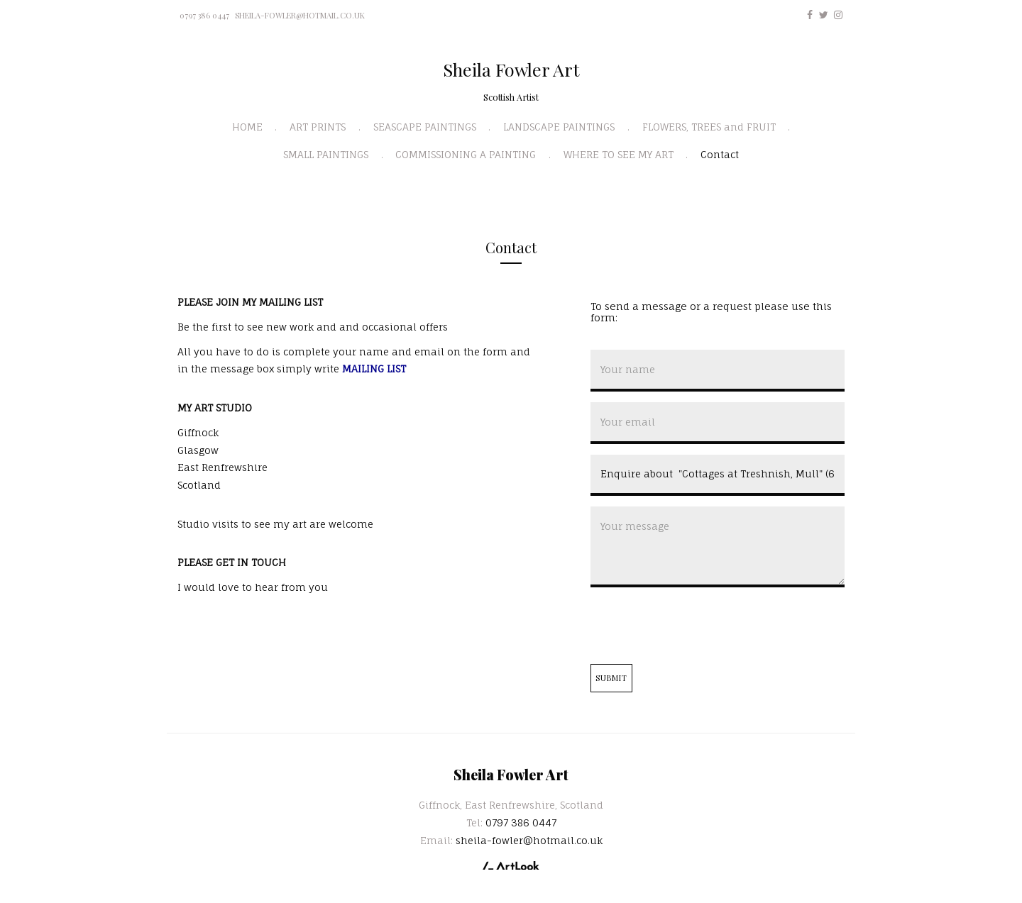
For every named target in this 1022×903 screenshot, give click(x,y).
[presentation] (698, 625)
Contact (719, 154)
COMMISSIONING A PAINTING (465, 154)
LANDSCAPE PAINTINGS (559, 127)
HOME (247, 127)
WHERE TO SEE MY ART (619, 154)
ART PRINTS (318, 127)
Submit (611, 677)
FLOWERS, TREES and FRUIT (709, 127)
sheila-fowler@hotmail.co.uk (300, 15)
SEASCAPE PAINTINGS (424, 127)
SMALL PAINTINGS (325, 154)
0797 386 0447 (204, 15)
